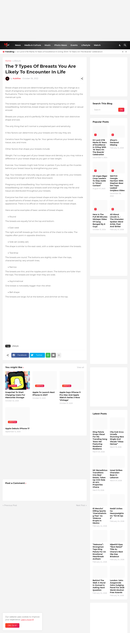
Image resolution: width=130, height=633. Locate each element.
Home (8, 61)
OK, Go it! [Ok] (12, 625)
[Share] (82, 78)
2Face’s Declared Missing (114, 142)
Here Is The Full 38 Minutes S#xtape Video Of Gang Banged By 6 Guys (100, 220)
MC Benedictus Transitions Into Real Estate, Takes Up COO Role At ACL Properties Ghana (100, 478)
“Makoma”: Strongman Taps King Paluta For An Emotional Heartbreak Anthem (99, 551)
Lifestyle (85, 45)
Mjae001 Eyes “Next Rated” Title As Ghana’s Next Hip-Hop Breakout (116, 550)
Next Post (80, 505)
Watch (97, 45)
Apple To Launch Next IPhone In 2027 (43, 393)
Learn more (26, 619)
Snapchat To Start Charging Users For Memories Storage (15, 395)
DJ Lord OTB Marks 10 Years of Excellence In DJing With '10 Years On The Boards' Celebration (60, 51)
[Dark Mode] (120, 45)
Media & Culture (32, 45)
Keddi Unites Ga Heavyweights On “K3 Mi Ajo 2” (117, 513)
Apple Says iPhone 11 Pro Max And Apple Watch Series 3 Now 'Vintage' (70, 396)
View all (80, 367)
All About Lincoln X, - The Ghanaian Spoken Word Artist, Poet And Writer (117, 220)
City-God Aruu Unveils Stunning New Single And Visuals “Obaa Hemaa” (117, 438)
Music (48, 45)
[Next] (126, 51)
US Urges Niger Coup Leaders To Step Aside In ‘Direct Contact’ (100, 181)
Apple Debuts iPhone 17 (17, 428)
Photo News (60, 45)
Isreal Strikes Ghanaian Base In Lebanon (116, 474)
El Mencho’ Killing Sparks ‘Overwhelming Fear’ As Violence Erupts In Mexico (99, 515)
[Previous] (122, 51)
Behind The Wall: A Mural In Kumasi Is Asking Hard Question (99, 585)
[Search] (125, 45)
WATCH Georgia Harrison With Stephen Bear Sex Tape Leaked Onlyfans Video (117, 183)
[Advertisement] (65, 20)
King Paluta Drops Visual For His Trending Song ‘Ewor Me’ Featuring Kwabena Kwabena (100, 440)
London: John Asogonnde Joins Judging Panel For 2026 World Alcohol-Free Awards (117, 586)
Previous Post (10, 505)
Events (74, 45)
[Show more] (58, 355)
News (18, 45)
